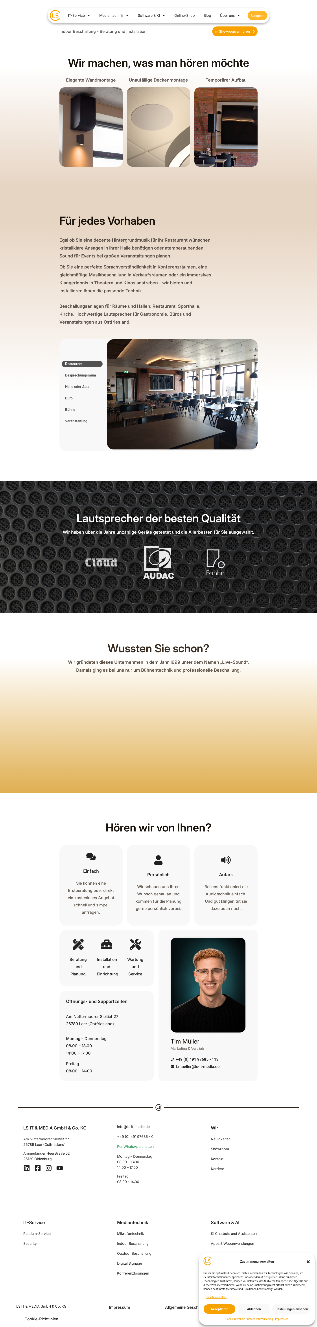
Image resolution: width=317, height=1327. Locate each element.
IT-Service (79, 15)
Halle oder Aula (77, 387)
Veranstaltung (76, 421)
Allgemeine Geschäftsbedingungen (197, 1307)
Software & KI (152, 15)
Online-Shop (184, 15)
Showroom (220, 1149)
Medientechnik (114, 15)
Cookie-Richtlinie (235, 1319)
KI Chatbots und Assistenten (234, 1233)
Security (30, 1243)
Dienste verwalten (216, 1297)
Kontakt (217, 1159)
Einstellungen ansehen (291, 1309)
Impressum (281, 1319)
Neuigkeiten (220, 1139)
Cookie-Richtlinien (41, 1319)
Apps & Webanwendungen (232, 1243)
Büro (69, 398)
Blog (207, 15)
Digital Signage (129, 1263)
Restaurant (74, 364)
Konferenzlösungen (133, 1273)
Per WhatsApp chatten (135, 1146)
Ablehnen (254, 1309)
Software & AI (225, 1222)
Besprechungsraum (80, 375)
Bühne (70, 410)
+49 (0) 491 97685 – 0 (135, 1136)
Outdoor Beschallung (134, 1253)
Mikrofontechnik (130, 1233)
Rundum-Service (37, 1233)
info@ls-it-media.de (133, 1126)
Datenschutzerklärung (260, 1319)
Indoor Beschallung (133, 1243)
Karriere (217, 1169)
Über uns (230, 15)
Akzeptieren (219, 1309)
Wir (214, 1128)
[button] (308, 1262)
